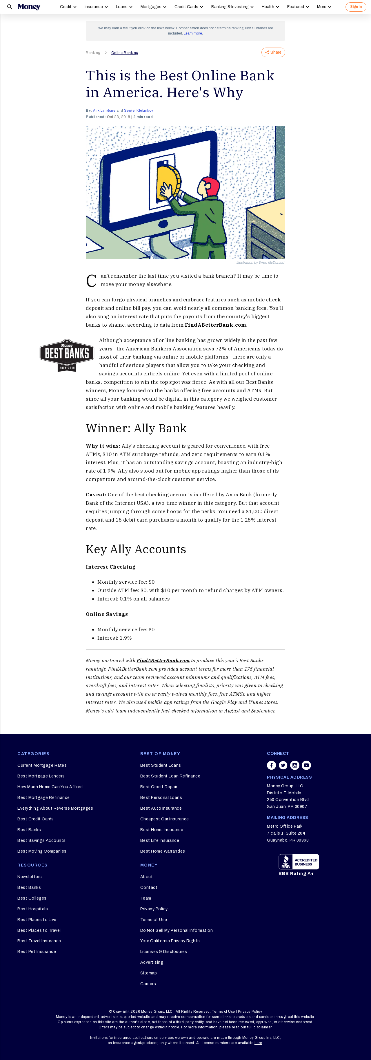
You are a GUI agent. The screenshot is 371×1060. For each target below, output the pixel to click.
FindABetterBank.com (215, 325)
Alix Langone (104, 110)
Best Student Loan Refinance (170, 776)
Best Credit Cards (35, 819)
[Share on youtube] (306, 765)
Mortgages (151, 7)
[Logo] (29, 7)
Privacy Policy (154, 909)
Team (145, 898)
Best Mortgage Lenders (41, 776)
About (146, 877)
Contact (149, 887)
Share (273, 52)
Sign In (356, 7)
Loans (122, 7)
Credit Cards (186, 7)
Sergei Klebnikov (138, 110)
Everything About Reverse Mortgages (55, 808)
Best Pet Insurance (36, 951)
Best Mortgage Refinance (43, 797)
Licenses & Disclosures (163, 951)
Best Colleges (32, 898)
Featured (295, 7)
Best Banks (29, 830)
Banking (93, 53)
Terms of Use (153, 920)
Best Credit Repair (158, 787)
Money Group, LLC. (157, 1012)
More (321, 7)
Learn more (193, 33)
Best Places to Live (37, 920)
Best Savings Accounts (41, 840)
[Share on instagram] (294, 765)
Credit (66, 7)
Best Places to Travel (39, 930)
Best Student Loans (160, 765)
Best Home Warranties (162, 851)
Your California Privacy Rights (170, 941)
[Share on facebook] (271, 765)
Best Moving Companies (42, 851)
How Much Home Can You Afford (50, 787)
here (258, 1043)
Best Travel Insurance (39, 941)
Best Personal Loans (161, 797)
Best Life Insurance (159, 840)
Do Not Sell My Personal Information (176, 930)
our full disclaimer (256, 1027)
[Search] (10, 7)
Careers (148, 984)
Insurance (94, 7)
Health (268, 7)
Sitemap (148, 973)
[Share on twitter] (283, 765)
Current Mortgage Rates (42, 765)
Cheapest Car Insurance (164, 819)
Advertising (151, 962)
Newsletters (29, 877)
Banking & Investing (230, 7)
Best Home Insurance (161, 830)
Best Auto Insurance (161, 808)
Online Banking (124, 53)
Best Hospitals (32, 909)
